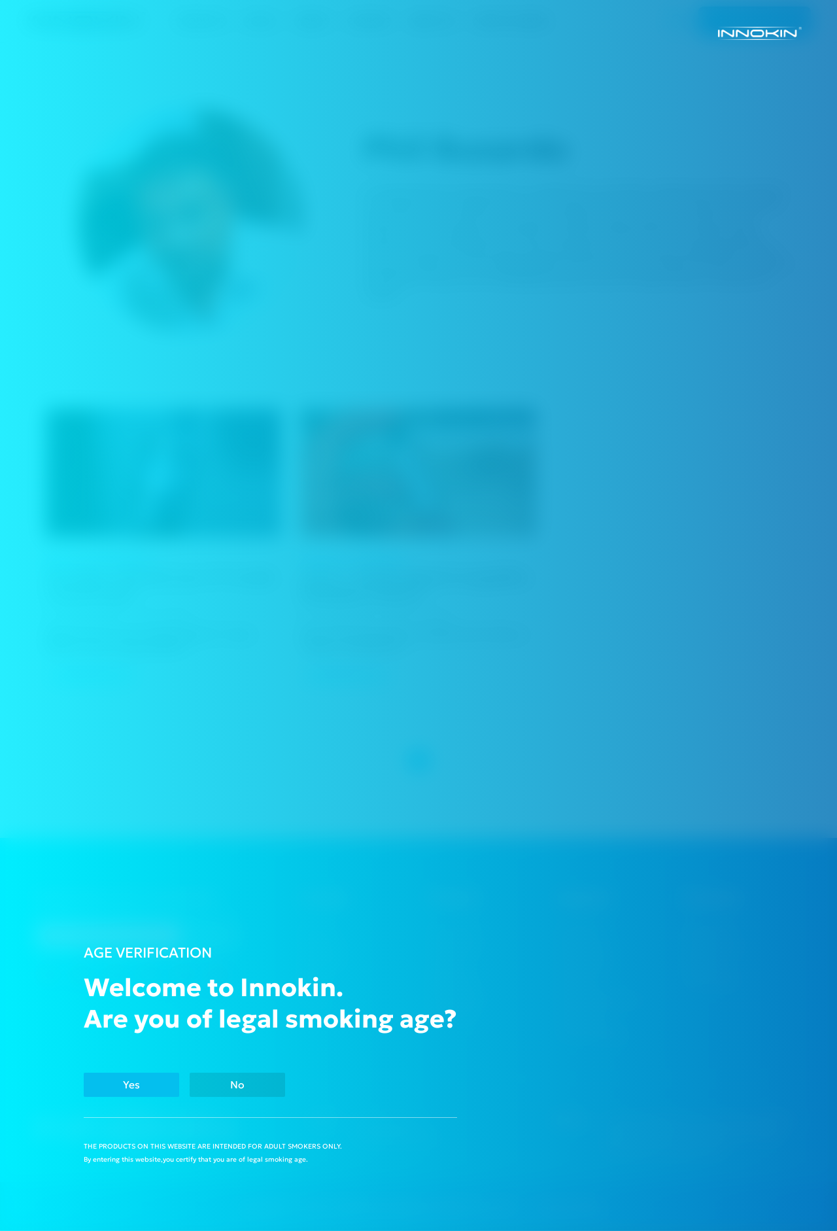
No (245, 1084)
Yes (134, 1084)
